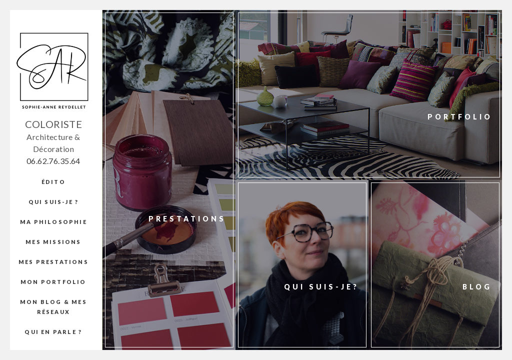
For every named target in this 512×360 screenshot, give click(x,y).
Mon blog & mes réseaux (53, 306)
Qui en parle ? (53, 331)
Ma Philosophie (53, 221)
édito (54, 181)
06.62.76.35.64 (53, 161)
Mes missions (53, 241)
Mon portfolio (53, 281)
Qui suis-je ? (53, 201)
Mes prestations (53, 261)
